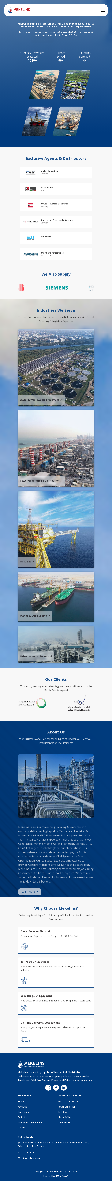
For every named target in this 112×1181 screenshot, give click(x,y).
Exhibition (22, 1117)
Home (21, 1101)
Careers (21, 1127)
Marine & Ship (64, 1117)
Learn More (30, 900)
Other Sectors (64, 1122)
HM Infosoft (62, 1176)
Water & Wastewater (68, 1101)
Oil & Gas (62, 1112)
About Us (22, 1106)
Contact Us (23, 1112)
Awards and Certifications (30, 1122)
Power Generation (66, 1106)
